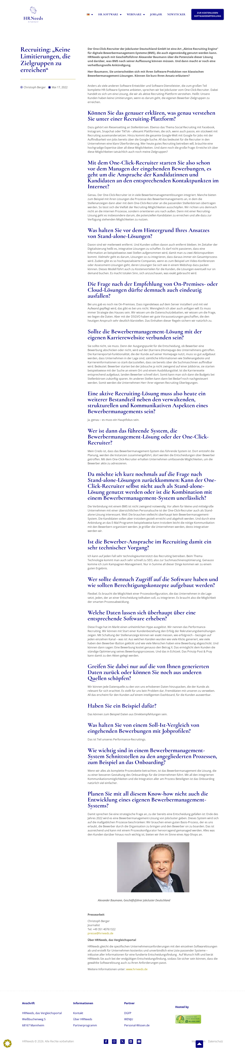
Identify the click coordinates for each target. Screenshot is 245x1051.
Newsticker (176, 14)
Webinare (136, 14)
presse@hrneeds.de (100, 933)
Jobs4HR (156, 14)
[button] (7, 1043)
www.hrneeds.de (137, 969)
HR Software (110, 14)
